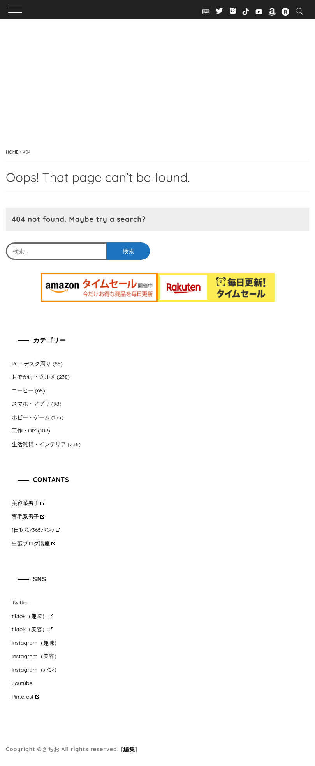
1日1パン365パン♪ (36, 529)
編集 (129, 749)
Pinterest (25, 696)
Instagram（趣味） (36, 642)
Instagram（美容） (36, 656)
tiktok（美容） (32, 629)
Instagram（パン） (36, 669)
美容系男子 (28, 503)
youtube (22, 683)
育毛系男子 (28, 516)
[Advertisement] (157, 93)
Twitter (20, 602)
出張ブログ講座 (33, 543)
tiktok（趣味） (32, 616)
